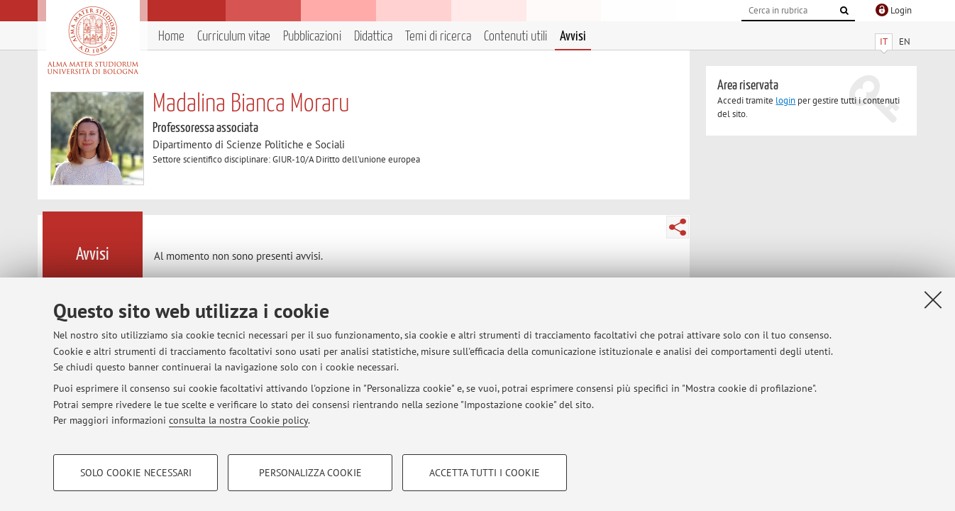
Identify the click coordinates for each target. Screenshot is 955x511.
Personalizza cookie (310, 472)
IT (884, 41)
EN (904, 41)
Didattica (373, 36)
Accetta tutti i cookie (484, 472)
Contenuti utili (515, 36)
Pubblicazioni (312, 36)
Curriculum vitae (233, 36)
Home (171, 36)
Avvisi (573, 36)
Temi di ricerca (438, 36)
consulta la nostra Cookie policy (238, 420)
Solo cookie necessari (136, 472)
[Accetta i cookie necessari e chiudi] (933, 299)
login (785, 100)
